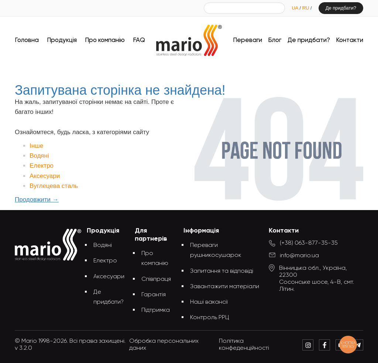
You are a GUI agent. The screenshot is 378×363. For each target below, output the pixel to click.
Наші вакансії (209, 302)
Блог (274, 40)
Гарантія (153, 295)
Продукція (62, 40)
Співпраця (156, 279)
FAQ (139, 40)
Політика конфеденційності (244, 344)
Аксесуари (45, 175)
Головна (27, 40)
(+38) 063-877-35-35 (309, 243)
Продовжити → (37, 199)
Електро (42, 165)
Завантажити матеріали (224, 287)
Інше (36, 145)
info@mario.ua (299, 256)
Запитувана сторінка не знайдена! (201, 69)
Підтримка (155, 310)
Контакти (349, 40)
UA (295, 8)
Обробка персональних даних (164, 344)
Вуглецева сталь (54, 185)
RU (306, 8)
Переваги (247, 40)
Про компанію (105, 40)
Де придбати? (341, 8)
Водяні (39, 155)
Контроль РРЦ (209, 318)
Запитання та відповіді (221, 271)
